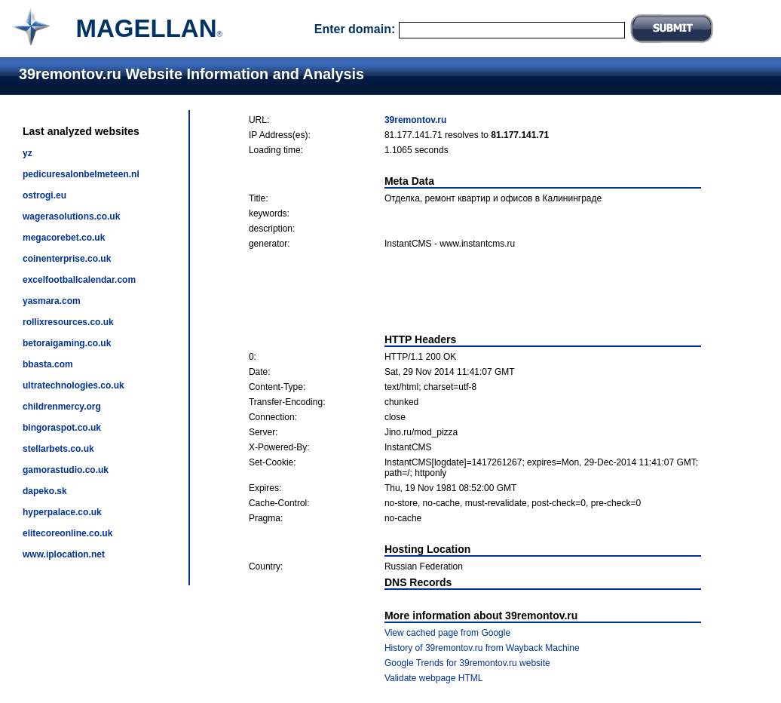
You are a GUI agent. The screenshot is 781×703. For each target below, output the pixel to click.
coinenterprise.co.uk (67, 258)
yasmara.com (52, 301)
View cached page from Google (447, 633)
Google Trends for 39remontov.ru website (467, 663)
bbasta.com (48, 364)
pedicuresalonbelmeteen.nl (81, 174)
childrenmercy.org (62, 406)
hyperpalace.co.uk (62, 512)
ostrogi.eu (44, 195)
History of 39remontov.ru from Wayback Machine (482, 648)
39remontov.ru (415, 120)
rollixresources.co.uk (68, 322)
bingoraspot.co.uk (62, 427)
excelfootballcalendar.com (79, 280)
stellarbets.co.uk (58, 449)
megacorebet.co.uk (64, 237)
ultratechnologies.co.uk (73, 385)
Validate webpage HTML (433, 678)
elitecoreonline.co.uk (67, 533)
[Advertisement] (475, 291)
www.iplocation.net (64, 554)
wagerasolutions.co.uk (71, 216)
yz (27, 153)
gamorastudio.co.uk (66, 470)
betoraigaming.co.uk (67, 343)
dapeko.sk (45, 491)
